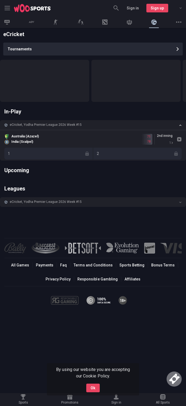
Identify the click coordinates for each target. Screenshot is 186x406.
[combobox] (176, 8)
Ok (93, 388)
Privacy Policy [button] (58, 279)
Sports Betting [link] (131, 265)
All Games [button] (20, 265)
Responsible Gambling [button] (97, 279)
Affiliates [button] (132, 279)
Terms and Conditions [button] (93, 265)
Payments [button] (44, 265)
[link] (32, 8)
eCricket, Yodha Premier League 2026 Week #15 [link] (46, 125)
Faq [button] (63, 265)
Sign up (157, 8)
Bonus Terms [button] (163, 265)
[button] (93, 125)
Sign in (133, 8)
